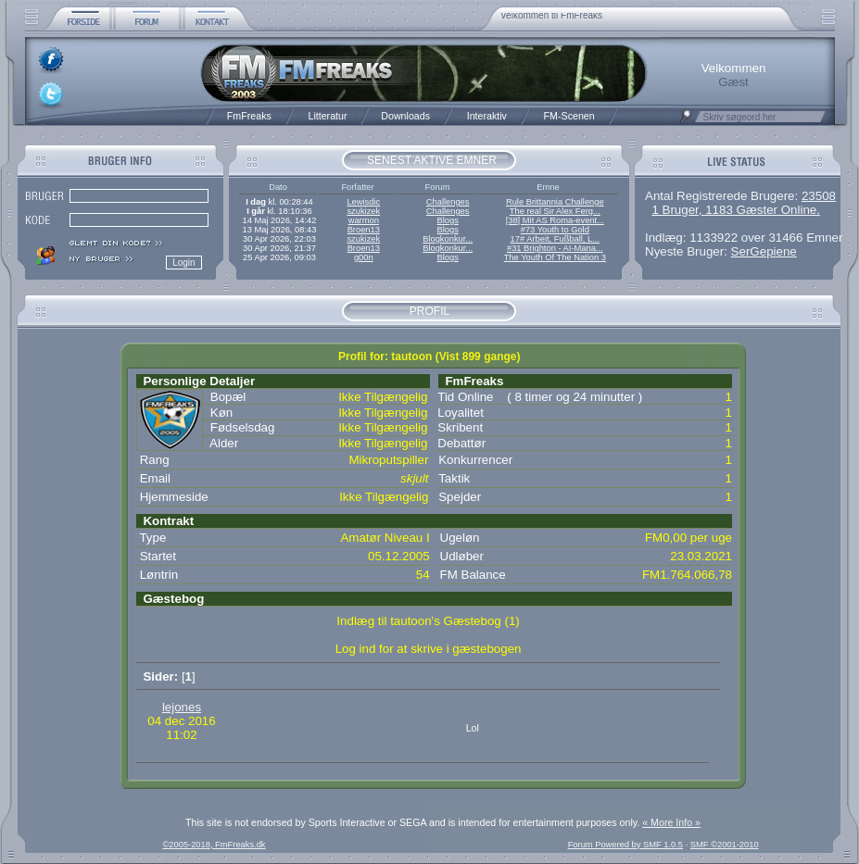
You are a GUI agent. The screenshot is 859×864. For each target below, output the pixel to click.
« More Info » (671, 822)
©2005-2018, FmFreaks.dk (213, 844)
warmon (363, 220)
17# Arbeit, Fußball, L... (555, 239)
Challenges (448, 202)
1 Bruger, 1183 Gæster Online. (735, 210)
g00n (363, 257)
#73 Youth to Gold (555, 229)
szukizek (363, 211)
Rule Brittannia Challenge (555, 202)
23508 (819, 196)
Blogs (447, 220)
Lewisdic (363, 202)
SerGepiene (764, 251)
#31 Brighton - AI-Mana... (555, 248)
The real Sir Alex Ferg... (555, 211)
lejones (181, 707)
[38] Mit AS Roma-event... (555, 220)
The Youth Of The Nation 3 (555, 257)
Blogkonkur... (448, 239)
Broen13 (363, 229)
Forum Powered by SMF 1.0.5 (625, 844)
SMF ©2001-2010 (724, 844)
